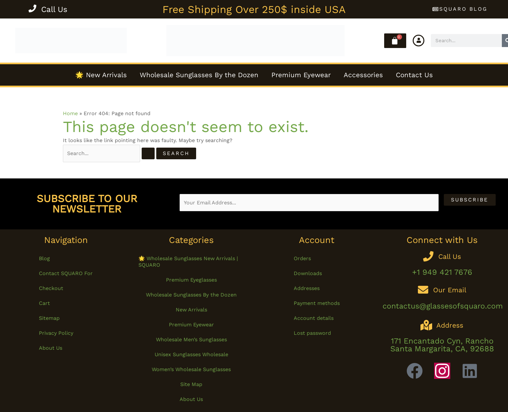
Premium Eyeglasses (191, 280)
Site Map (191, 384)
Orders (302, 258)
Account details (314, 318)
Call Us (54, 9)
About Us (50, 348)
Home (70, 113)
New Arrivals (191, 310)
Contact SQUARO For (66, 273)
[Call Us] (32, 9)
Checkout (51, 288)
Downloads (308, 273)
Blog (44, 258)
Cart (44, 303)
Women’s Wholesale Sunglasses (191, 369)
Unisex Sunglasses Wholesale (191, 354)
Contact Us (414, 75)
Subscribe (469, 200)
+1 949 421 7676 (442, 272)
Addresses (307, 288)
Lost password (312, 333)
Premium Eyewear (301, 75)
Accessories (363, 75)
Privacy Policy (56, 333)
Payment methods (317, 303)
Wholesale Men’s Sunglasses (191, 339)
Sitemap (49, 318)
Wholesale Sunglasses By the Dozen (199, 75)
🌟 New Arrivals (101, 75)
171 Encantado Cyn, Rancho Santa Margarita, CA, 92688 (442, 344)
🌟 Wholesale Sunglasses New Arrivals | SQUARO (188, 261)
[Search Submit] (148, 153)
